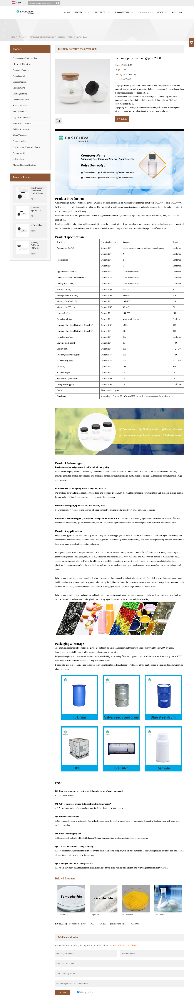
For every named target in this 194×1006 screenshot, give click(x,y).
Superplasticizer (20, 141)
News (162, 12)
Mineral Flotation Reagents (24, 165)
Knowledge (124, 12)
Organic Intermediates (22, 117)
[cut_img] (58, 121)
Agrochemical (19, 76)
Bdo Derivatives (20, 111)
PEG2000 (135, 924)
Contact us (146, 12)
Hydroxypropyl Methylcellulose (26, 147)
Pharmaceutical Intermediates (41, 37)
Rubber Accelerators (21, 129)
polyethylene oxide (118, 924)
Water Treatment (20, 135)
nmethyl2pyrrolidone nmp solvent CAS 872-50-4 (37, 191)
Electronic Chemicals (22, 64)
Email (122, 118)
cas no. (118, 79)
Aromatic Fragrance (21, 70)
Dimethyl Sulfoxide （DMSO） (36, 245)
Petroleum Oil (19, 88)
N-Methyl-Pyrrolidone (36, 209)
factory (177, 12)
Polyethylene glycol (77, 924)
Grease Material (20, 82)
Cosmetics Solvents (21, 100)
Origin (118, 69)
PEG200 (102, 924)
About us (82, 12)
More (33, 199)
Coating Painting (20, 94)
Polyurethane (18, 159)
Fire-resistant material (22, 123)
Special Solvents (20, 105)
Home (67, 12)
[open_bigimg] (82, 86)
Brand (118, 65)
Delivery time (121, 74)
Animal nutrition (20, 153)
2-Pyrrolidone (37, 225)
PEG (92, 924)
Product (102, 12)
